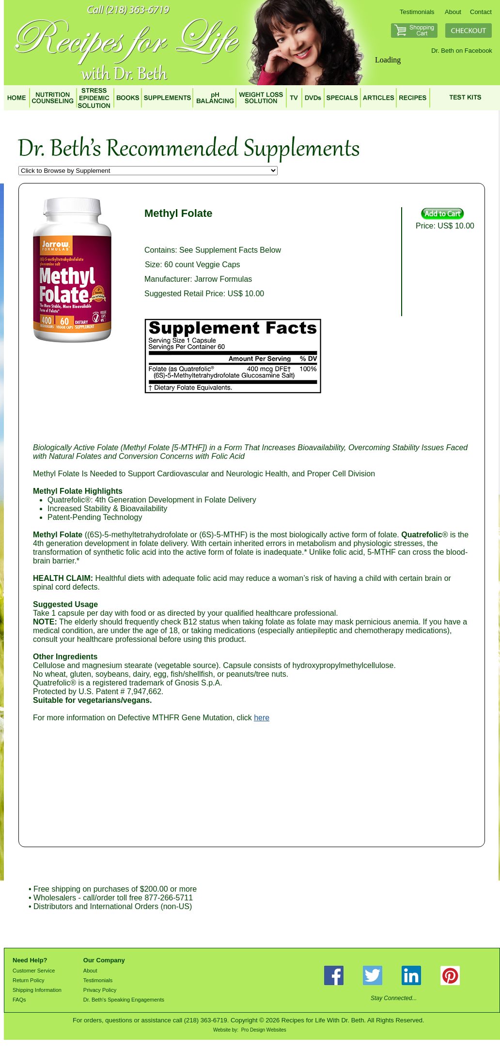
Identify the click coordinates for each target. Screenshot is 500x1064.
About (453, 11)
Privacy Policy (99, 990)
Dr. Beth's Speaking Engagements (123, 1000)
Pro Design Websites (263, 1030)
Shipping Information (37, 990)
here (261, 718)
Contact (481, 11)
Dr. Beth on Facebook (461, 50)
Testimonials (417, 11)
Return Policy (28, 980)
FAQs (19, 1000)
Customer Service (34, 970)
